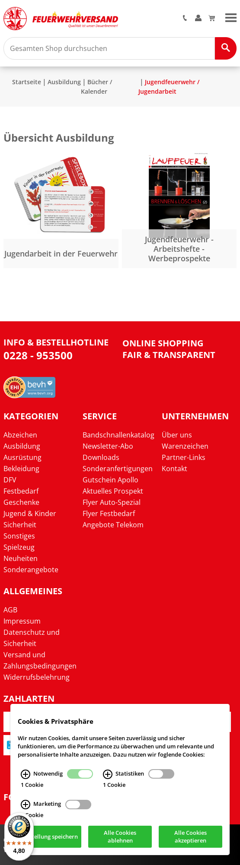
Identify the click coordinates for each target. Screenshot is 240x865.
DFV (9, 480)
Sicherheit (19, 524)
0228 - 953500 (38, 355)
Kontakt (174, 468)
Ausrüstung (22, 457)
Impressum (22, 621)
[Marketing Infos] (25, 804)
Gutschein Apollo (110, 480)
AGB (10, 610)
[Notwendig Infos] (25, 774)
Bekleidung (21, 468)
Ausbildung (64, 82)
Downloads (101, 457)
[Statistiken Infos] (107, 774)
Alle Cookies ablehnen (120, 836)
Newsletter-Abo (108, 446)
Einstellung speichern (49, 836)
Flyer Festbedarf (109, 513)
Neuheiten (20, 558)
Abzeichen (20, 435)
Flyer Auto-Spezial (112, 502)
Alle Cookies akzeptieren (190, 836)
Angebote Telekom (113, 524)
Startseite (26, 82)
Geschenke (21, 502)
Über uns (177, 435)
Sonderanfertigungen (118, 468)
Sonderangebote (30, 569)
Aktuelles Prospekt (113, 491)
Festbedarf (20, 491)
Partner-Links (183, 457)
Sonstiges (19, 536)
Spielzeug (19, 547)
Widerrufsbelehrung (36, 677)
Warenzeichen (185, 446)
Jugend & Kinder (29, 513)
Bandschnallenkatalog (118, 435)
